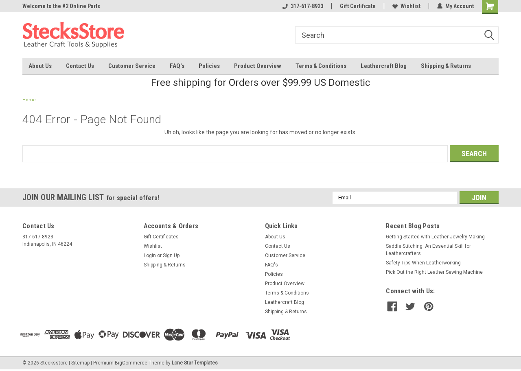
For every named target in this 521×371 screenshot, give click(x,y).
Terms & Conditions (321, 66)
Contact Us (80, 66)
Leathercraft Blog (384, 66)
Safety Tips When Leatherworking (423, 263)
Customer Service (131, 66)
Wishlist (406, 6)
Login (150, 255)
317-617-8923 (302, 6)
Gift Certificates (161, 237)
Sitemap (80, 363)
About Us (40, 66)
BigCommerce (131, 363)
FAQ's (177, 66)
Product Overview (257, 66)
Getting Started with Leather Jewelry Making (435, 237)
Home (29, 100)
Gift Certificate (358, 6)
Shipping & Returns (446, 66)
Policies (209, 66)
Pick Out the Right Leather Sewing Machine (434, 272)
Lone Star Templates (195, 363)
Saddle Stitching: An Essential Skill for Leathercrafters (428, 249)
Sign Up (171, 255)
